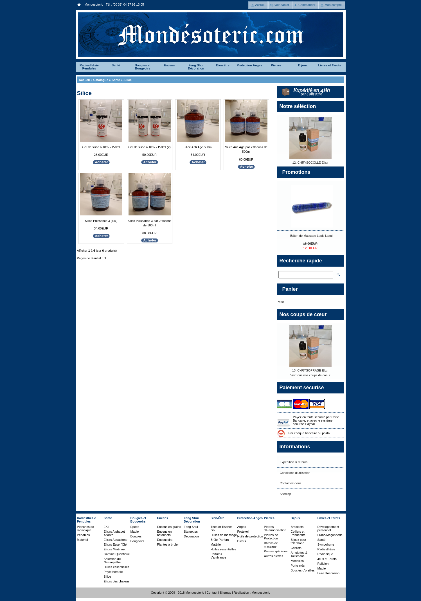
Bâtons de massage (271, 544)
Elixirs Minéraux (115, 549)
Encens (169, 65)
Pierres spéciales (276, 551)
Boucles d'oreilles (303, 570)
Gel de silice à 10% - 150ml (101, 147)
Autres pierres (273, 556)
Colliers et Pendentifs (298, 533)
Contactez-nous (290, 483)
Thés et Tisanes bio (222, 528)
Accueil (84, 80)
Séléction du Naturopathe (112, 560)
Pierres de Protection (271, 536)
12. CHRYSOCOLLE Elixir (310, 162)
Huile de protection (250, 536)
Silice (127, 80)
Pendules (83, 535)
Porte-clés (298, 565)
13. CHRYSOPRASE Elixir (310, 370)
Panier (290, 289)
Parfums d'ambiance (218, 555)
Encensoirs (164, 539)
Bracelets (297, 526)
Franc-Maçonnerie (330, 535)
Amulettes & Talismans (299, 554)
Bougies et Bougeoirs (142, 67)
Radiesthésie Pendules (89, 67)
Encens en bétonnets (164, 533)
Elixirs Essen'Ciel (115, 544)
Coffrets (296, 548)
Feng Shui (191, 526)
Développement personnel (328, 528)
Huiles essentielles (116, 567)
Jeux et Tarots (327, 559)
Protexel (243, 531)
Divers (241, 541)
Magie (134, 531)
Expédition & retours (294, 462)
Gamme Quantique (117, 554)
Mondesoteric (260, 592)
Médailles (297, 560)
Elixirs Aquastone (115, 539)
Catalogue (100, 80)
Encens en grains (169, 526)
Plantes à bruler (168, 544)
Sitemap (285, 494)
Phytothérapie (113, 571)
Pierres (276, 65)
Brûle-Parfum (220, 539)
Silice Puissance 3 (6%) (101, 220)
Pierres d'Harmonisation (275, 528)
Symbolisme (326, 544)
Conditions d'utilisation (295, 472)
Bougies (136, 536)
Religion (323, 563)
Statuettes (191, 531)
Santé (116, 65)
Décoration (191, 536)
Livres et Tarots (329, 65)
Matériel (82, 539)
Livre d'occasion (329, 573)
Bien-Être (217, 518)
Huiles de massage (224, 535)
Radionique (325, 554)
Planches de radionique (85, 528)
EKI (106, 526)
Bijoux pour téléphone (298, 541)
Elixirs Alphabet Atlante (114, 533)
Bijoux (303, 65)
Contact (212, 592)
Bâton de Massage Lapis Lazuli (311, 235)
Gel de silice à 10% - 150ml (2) (149, 147)
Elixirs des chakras (117, 581)
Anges (241, 526)
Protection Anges (249, 65)
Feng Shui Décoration (196, 67)
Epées (134, 526)
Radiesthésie (327, 549)
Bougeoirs (137, 541)
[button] (258, 5)
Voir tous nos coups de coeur (310, 375)
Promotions (296, 172)
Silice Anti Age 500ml (197, 147)
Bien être (222, 65)
